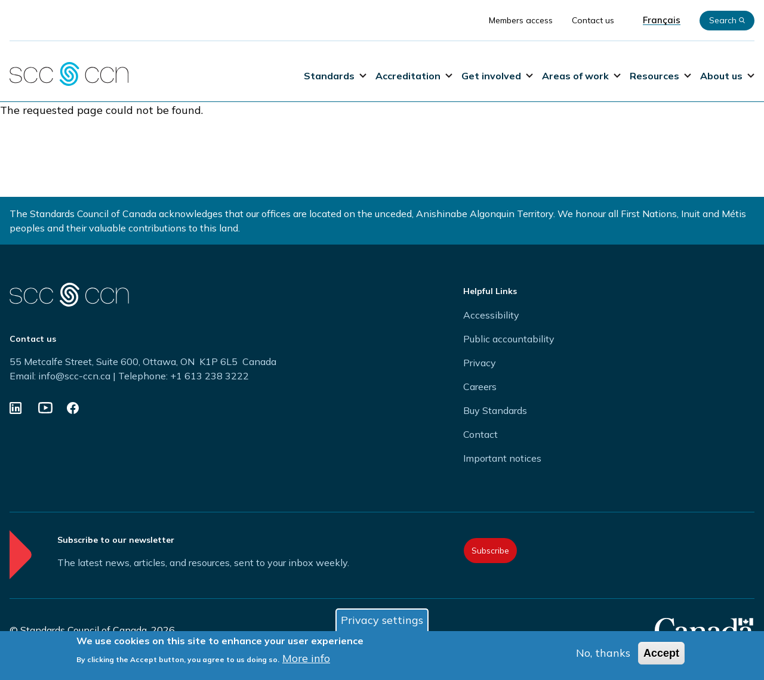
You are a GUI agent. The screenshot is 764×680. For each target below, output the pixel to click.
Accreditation (413, 76)
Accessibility (491, 315)
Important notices (502, 458)
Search (727, 20)
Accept (661, 656)
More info (306, 661)
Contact (480, 434)
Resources (660, 76)
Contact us (593, 20)
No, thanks (603, 656)
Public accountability (508, 339)
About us (727, 76)
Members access (521, 20)
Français (661, 20)
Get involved (497, 76)
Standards (335, 76)
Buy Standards (495, 410)
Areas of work (581, 76)
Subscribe (490, 550)
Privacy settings (382, 623)
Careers (480, 386)
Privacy (479, 363)
